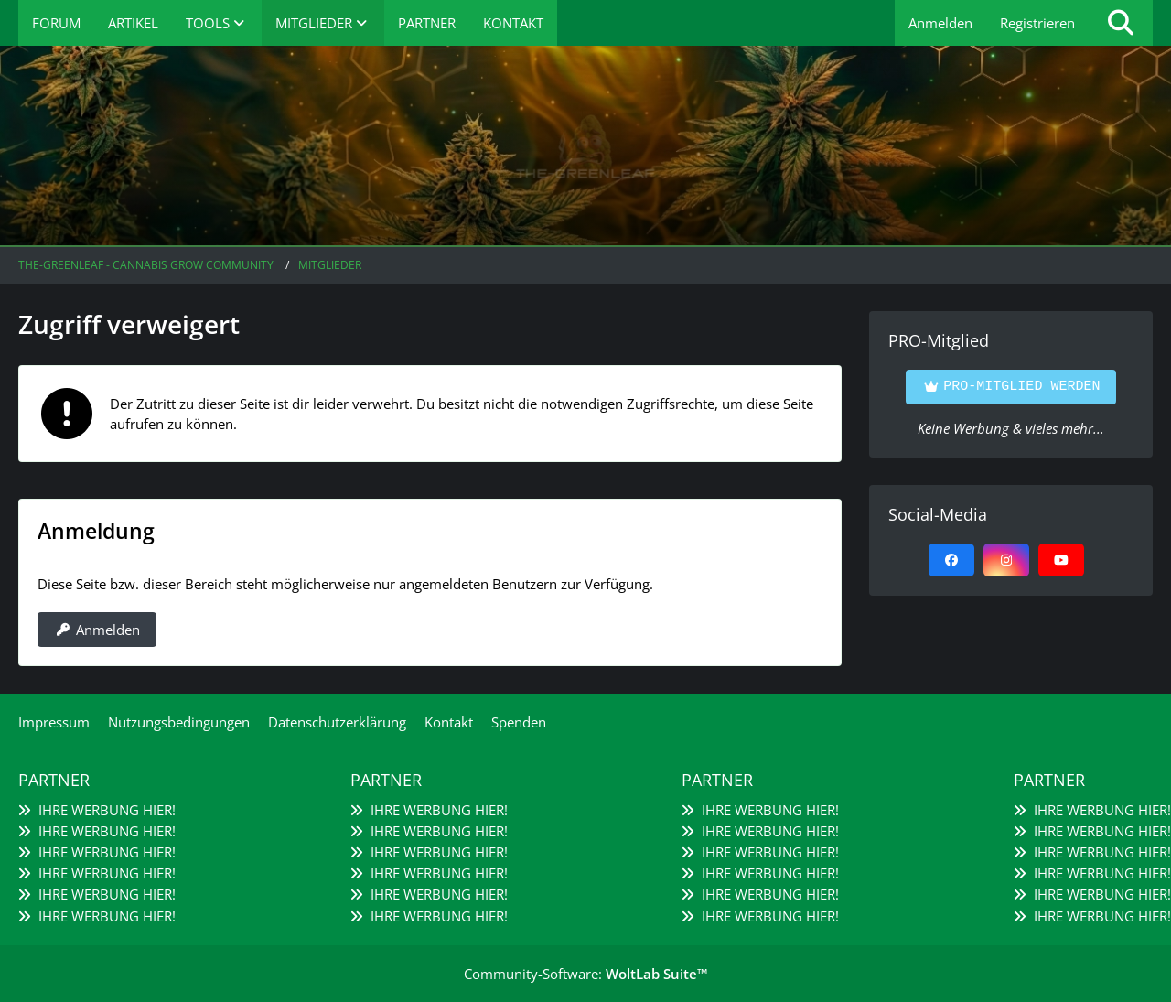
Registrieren (1037, 23)
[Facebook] (951, 560)
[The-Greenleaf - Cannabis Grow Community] (585, 146)
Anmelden (940, 23)
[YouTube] (1061, 560)
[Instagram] (1006, 560)
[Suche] (1121, 23)
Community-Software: (586, 973)
